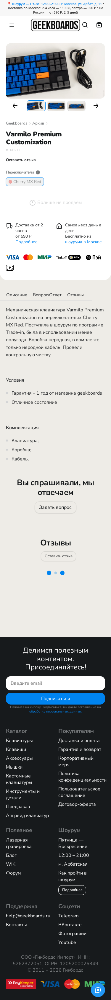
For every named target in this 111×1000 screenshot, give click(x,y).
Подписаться (55, 698)
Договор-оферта (77, 804)
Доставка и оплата (79, 740)
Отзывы (75, 295)
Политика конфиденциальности (82, 776)
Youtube (67, 942)
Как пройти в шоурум (72, 876)
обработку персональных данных (55, 711)
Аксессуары (19, 758)
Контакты (16, 924)
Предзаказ (18, 806)
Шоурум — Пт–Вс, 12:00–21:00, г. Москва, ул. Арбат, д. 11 (57, 3)
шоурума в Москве (83, 242)
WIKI (11, 864)
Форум (13, 873)
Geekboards (16, 123)
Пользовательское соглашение (79, 792)
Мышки (14, 767)
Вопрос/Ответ (47, 295)
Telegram (68, 916)
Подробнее (26, 242)
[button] (15, 105)
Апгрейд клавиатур (27, 815)
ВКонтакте (70, 924)
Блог (11, 855)
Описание (16, 295)
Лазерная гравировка (19, 843)
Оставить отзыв (58, 556)
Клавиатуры (19, 740)
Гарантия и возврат (79, 749)
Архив (38, 123)
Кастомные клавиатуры (19, 779)
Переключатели (23, 172)
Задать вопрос (55, 507)
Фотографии (72, 933)
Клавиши (16, 749)
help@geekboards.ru (28, 916)
